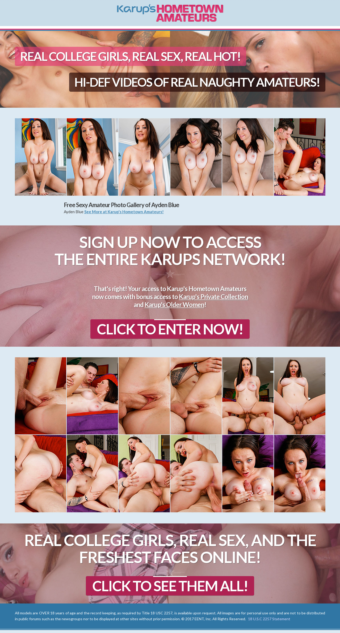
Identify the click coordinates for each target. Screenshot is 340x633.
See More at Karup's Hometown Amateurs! (124, 211)
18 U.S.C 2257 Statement (269, 621)
